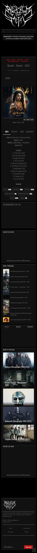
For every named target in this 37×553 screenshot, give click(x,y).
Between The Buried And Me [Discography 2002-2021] (20, 314)
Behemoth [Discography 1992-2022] (19, 292)
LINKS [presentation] (22, 131)
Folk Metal (24, 61)
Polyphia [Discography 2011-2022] (19, 303)
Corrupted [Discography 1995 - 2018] (19, 282)
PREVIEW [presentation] (14, 131)
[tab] (7, 132)
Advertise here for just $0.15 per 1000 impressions (18, 260)
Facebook (18, 184)
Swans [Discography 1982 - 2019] (18, 297)
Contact (26, 532)
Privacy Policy (26, 528)
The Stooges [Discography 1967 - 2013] (20, 308)
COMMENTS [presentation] (30, 131)
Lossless (20, 59)
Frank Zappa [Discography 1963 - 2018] (20, 320)
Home (7, 59)
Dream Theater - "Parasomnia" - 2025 (20, 287)
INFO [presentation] (6, 131)
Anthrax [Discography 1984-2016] (18, 276)
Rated (27, 59)
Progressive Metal (13, 61)
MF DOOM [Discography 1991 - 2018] (19, 271)
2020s (13, 59)
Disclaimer (10, 532)
